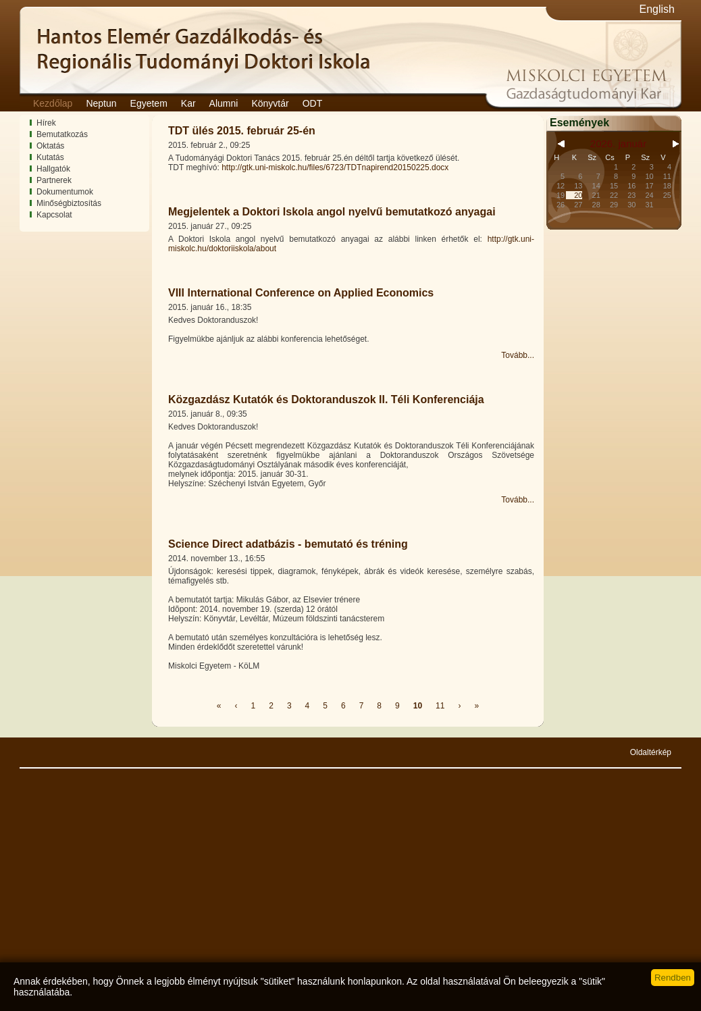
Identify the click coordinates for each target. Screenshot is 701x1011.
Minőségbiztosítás (68, 203)
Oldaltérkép (650, 752)
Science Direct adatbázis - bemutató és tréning (288, 544)
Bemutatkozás (62, 134)
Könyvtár (269, 103)
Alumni (223, 103)
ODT (313, 103)
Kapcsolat (54, 214)
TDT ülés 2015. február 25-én (241, 130)
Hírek (46, 123)
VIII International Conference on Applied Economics (301, 293)
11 (440, 705)
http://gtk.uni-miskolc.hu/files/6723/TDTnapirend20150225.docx (335, 167)
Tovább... (517, 355)
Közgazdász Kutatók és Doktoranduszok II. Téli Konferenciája (326, 399)
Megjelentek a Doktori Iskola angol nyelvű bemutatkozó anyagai (332, 211)
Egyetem (148, 103)
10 (417, 705)
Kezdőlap (52, 103)
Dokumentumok (64, 192)
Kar (188, 103)
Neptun (101, 103)
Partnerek (54, 180)
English (657, 9)
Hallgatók (53, 169)
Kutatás (50, 157)
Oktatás (50, 146)
